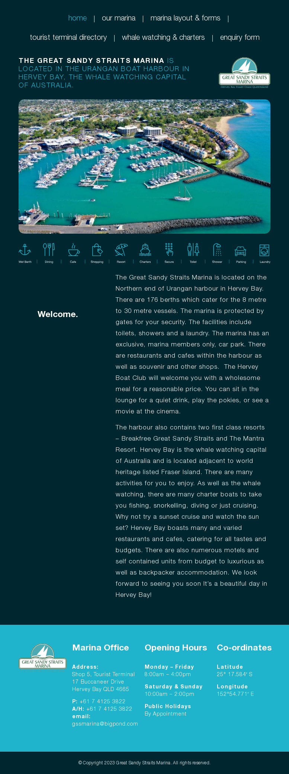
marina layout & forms (186, 19)
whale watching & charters (163, 38)
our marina (118, 19)
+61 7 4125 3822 (103, 702)
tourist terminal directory (68, 38)
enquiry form (240, 38)
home (77, 19)
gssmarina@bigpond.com (105, 724)
